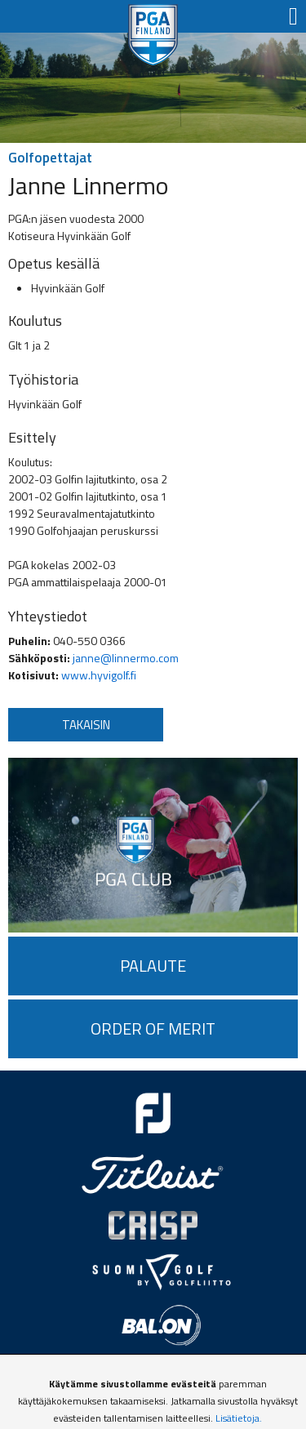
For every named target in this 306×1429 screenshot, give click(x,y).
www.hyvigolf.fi (98, 674)
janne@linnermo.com (126, 657)
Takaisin (86, 724)
